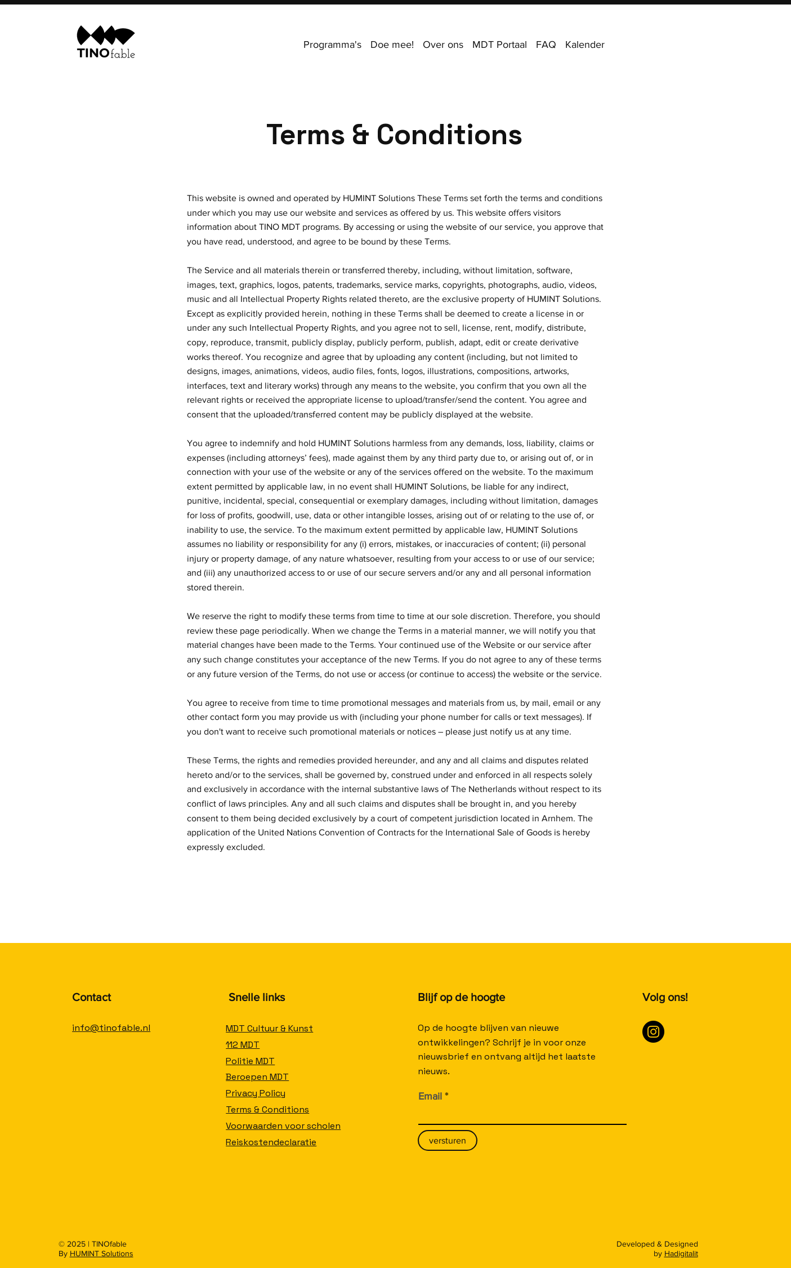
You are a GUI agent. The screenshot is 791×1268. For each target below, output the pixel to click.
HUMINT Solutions (101, 1253)
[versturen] (447, 1140)
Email (430, 1096)
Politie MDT (250, 1061)
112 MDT (243, 1045)
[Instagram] (653, 1032)
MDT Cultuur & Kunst (269, 1028)
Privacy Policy (255, 1093)
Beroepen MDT (257, 1077)
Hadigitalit (681, 1253)
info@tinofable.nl (111, 1028)
